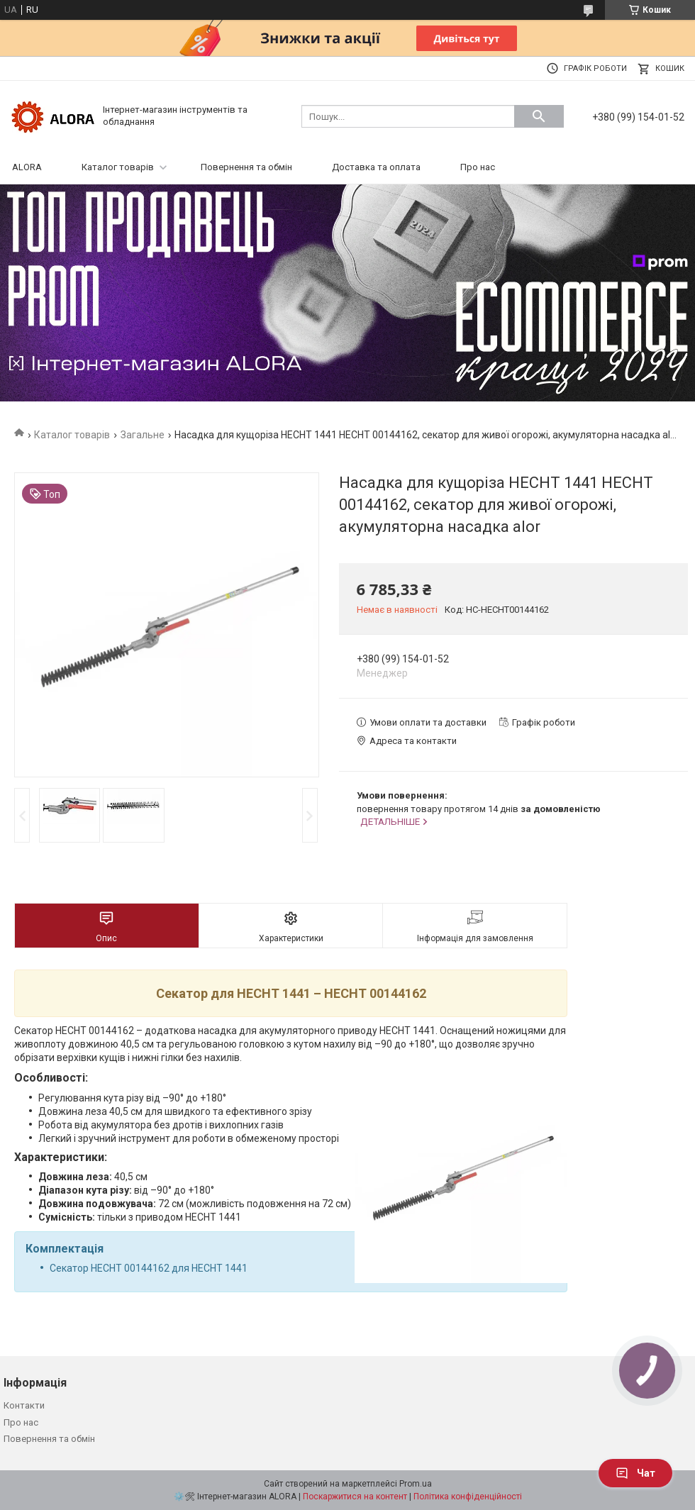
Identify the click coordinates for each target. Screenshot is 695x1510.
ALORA (27, 167)
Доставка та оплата (376, 167)
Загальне (143, 434)
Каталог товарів (118, 167)
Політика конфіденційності (467, 1496)
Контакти (24, 1405)
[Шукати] (539, 116)
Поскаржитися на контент (355, 1496)
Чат (635, 1473)
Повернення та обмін (246, 167)
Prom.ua (415, 1484)
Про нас (477, 167)
